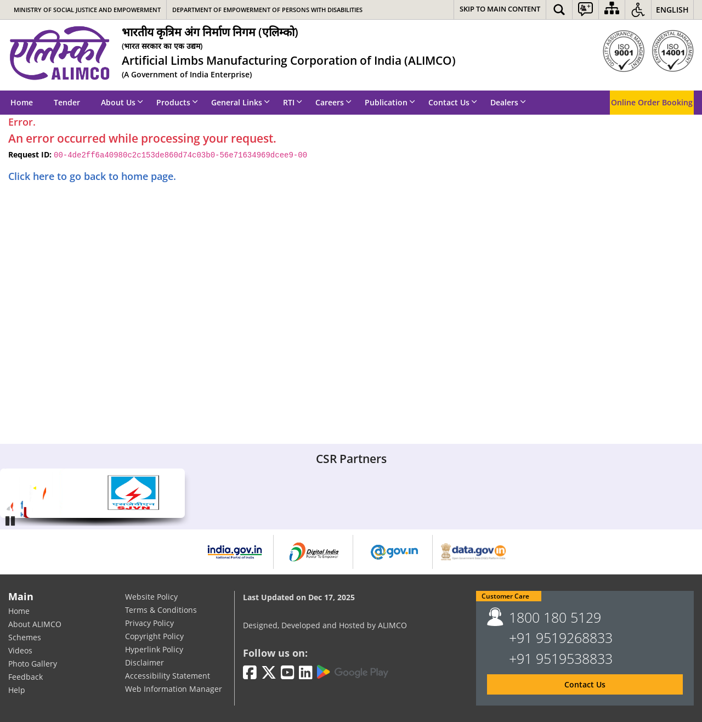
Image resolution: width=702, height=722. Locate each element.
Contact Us (452, 102)
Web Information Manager (173, 689)
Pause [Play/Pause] (10, 520)
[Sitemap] (612, 9)
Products (177, 102)
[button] (559, 9)
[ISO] (648, 51)
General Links (240, 102)
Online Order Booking (652, 102)
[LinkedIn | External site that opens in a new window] (306, 673)
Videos (20, 651)
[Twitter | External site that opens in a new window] (268, 673)
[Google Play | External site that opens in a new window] (352, 672)
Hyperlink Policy (154, 649)
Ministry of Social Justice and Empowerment (87, 9)
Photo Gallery (32, 664)
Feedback (25, 677)
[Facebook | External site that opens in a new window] (250, 673)
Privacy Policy (149, 623)
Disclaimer (144, 662)
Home (21, 102)
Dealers (508, 102)
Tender (67, 102)
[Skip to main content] (500, 9)
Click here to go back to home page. (92, 176)
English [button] (672, 9)
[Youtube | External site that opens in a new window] (288, 673)
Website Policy (151, 596)
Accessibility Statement (167, 675)
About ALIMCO (34, 624)
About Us (122, 102)
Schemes (24, 638)
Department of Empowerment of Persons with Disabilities (267, 9)
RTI (292, 102)
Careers (333, 102)
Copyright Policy (154, 636)
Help (16, 690)
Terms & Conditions (161, 610)
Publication (390, 102)
